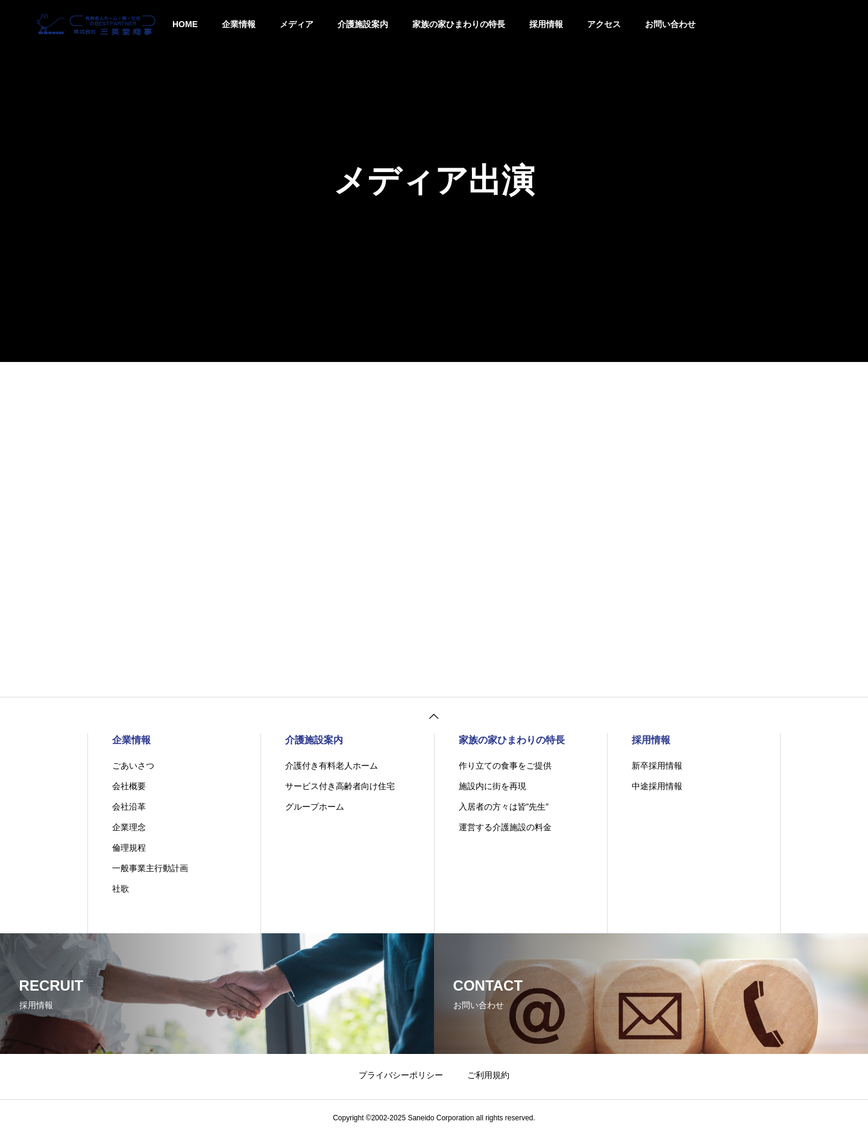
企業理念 (129, 827)
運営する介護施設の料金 (505, 827)
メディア (296, 24)
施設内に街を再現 (492, 786)
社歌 (120, 888)
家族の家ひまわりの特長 (458, 24)
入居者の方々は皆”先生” (504, 806)
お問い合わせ (670, 24)
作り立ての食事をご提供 (505, 765)
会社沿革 (129, 806)
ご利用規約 (488, 1075)
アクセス (604, 24)
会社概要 (129, 786)
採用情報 (546, 24)
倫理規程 (129, 847)
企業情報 (239, 24)
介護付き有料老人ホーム (331, 765)
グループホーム (314, 806)
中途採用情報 (657, 786)
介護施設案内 (363, 24)
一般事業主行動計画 (150, 868)
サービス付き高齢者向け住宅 (340, 786)
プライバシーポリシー (401, 1075)
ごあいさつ (133, 765)
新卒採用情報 (657, 765)
